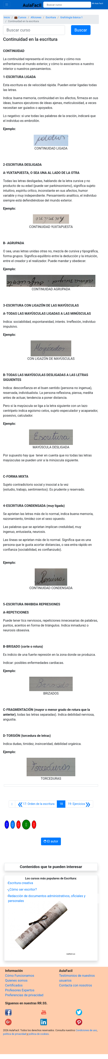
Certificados (14, 985)
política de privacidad (14, 1034)
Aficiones (36, 17)
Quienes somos (16, 980)
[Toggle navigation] (6, 4)
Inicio (7, 17)
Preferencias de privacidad (24, 995)
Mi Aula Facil (97, 3)
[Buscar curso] (67, 5)
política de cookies (38, 1034)
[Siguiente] (79, 804)
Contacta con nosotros (75, 985)
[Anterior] (36, 804)
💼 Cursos (20, 17)
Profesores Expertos (19, 990)
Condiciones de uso (86, 1030)
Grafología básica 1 (71, 17)
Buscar (81, 30)
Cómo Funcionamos (19, 976)
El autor (51, 841)
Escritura (51, 17)
